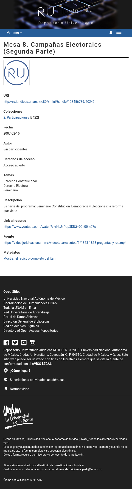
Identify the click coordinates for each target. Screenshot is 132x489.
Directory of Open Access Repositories (30, 330)
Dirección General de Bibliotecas (26, 321)
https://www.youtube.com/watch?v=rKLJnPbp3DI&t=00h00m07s (49, 226)
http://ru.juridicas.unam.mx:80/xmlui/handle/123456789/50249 (49, 101)
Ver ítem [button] (14, 33)
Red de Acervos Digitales (21, 326)
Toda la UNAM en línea (19, 308)
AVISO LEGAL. (42, 364)
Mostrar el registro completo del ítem (29, 258)
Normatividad (16, 389)
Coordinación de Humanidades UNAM (30, 303)
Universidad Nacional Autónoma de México (34, 298)
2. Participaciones (16, 117)
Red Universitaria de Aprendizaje (26, 312)
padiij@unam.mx (92, 469)
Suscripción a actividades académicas (34, 380)
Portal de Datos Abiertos (20, 317)
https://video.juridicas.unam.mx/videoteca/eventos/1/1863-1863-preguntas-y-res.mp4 (64, 242)
